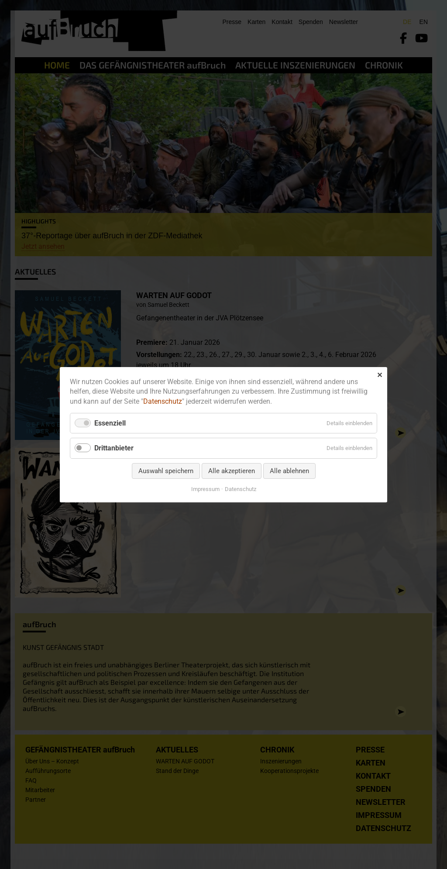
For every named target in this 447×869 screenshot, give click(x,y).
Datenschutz (162, 401)
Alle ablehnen (289, 470)
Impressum (205, 488)
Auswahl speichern (165, 470)
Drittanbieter (114, 448)
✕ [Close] (379, 375)
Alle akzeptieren (231, 470)
